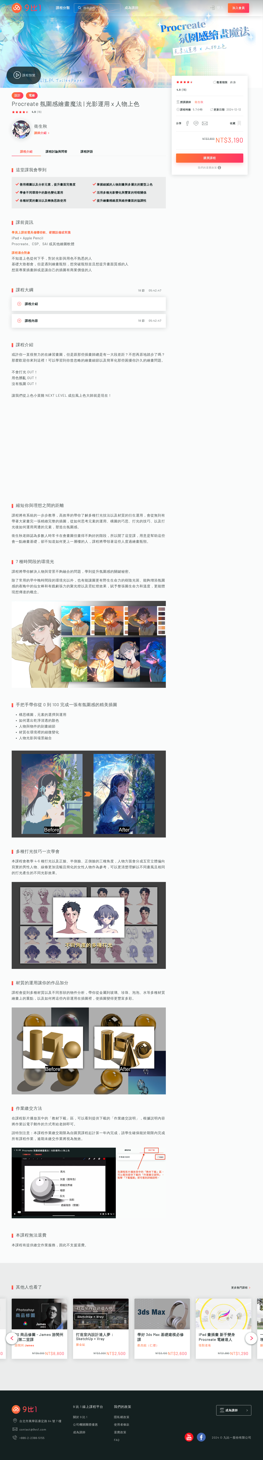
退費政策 (120, 1432)
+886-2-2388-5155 (28, 1438)
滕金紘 (80, 1344)
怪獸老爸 (205, 1345)
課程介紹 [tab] (26, 151)
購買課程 (209, 158)
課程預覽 (23, 75)
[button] (12, 1338)
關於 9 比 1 (80, 1417)
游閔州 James (24, 1345)
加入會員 (238, 8)
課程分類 (59, 8)
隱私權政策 (121, 1417)
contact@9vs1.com (29, 1429)
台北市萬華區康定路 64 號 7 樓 (37, 1421)
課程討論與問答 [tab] (56, 151)
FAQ (116, 1440)
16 (184, 90)
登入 (216, 8)
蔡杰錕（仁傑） (148, 1345)
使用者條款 (121, 1424)
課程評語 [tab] (87, 151)
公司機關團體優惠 (85, 1424)
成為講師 (131, 8)
